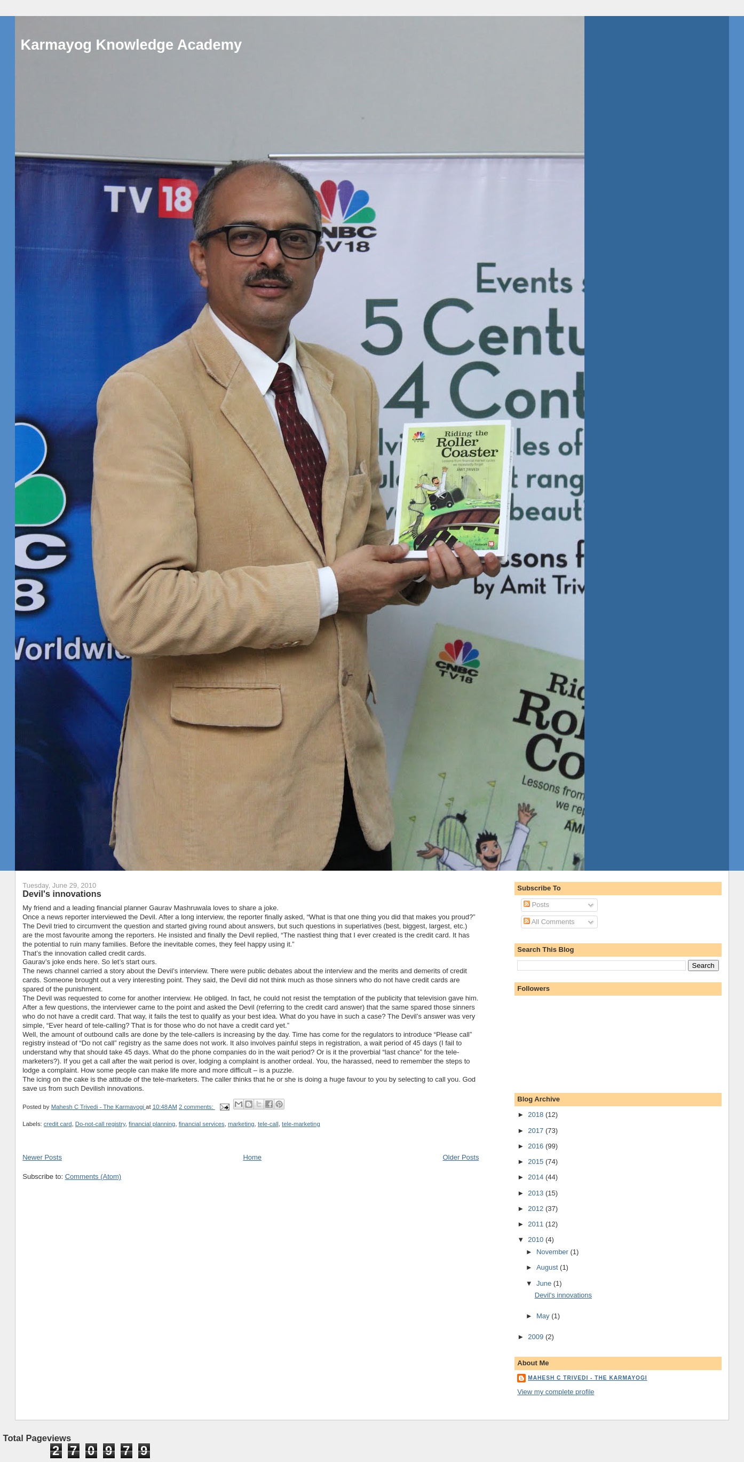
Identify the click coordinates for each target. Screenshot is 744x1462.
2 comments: (197, 1107)
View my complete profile (555, 1392)
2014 (536, 1177)
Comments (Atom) (93, 1176)
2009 (536, 1337)
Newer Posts (42, 1157)
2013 (536, 1193)
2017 (536, 1131)
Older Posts (461, 1157)
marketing (241, 1124)
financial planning (152, 1124)
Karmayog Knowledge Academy (131, 44)
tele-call (268, 1124)
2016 (536, 1146)
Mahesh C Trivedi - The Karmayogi (587, 1378)
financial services (202, 1124)
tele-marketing (301, 1124)
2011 (536, 1224)
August (548, 1267)
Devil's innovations (61, 893)
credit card (58, 1124)
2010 (536, 1240)
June (544, 1283)
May (543, 1316)
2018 (536, 1115)
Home (252, 1157)
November (553, 1252)
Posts (536, 905)
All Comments (549, 922)
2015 (536, 1162)
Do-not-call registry (100, 1124)
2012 (536, 1209)
